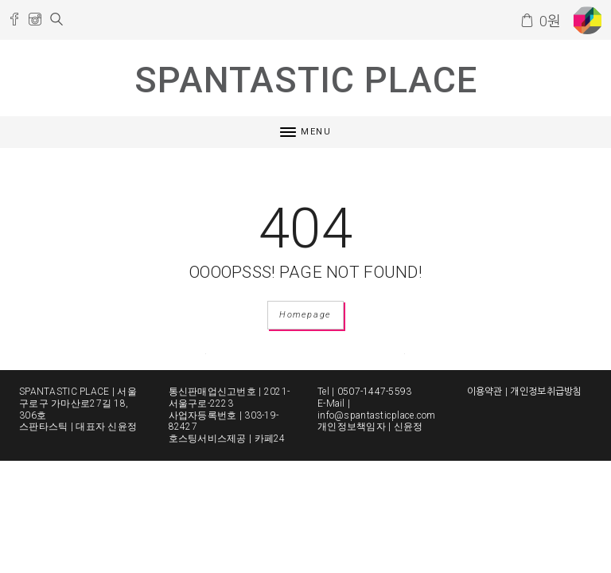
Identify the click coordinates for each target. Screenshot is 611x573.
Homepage (305, 315)
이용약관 (485, 391)
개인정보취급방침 (546, 391)
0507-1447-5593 (374, 391)
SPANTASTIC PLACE (305, 80)
